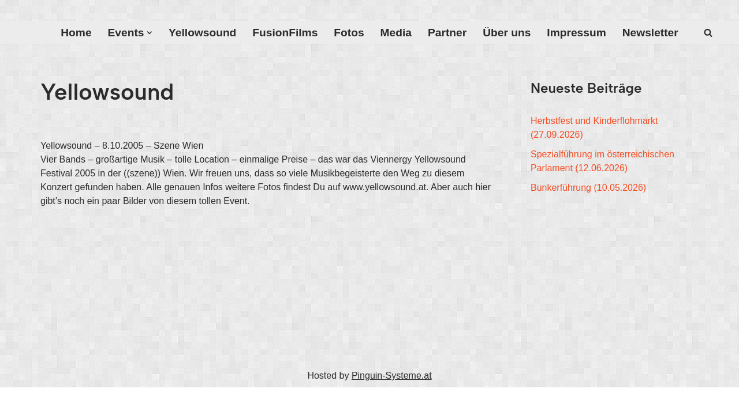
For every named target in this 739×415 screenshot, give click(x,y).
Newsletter (650, 33)
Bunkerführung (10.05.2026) (588, 188)
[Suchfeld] (708, 32)
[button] (149, 33)
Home (76, 33)
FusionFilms (285, 33)
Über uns (507, 33)
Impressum (576, 33)
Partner (447, 33)
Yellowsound (202, 33)
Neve (51, 401)
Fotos (349, 33)
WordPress (157, 401)
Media (396, 33)
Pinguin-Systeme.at (392, 375)
